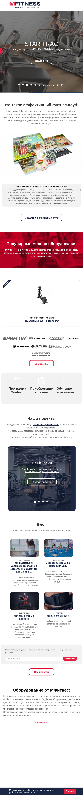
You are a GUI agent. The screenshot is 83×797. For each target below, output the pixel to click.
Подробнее (41, 61)
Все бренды (42, 371)
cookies (28, 790)
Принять (70, 791)
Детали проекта (42, 489)
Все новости (41, 679)
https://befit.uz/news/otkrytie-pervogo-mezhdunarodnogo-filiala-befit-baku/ (43, 478)
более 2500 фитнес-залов (46, 432)
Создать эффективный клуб (41, 225)
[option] (41, 311)
